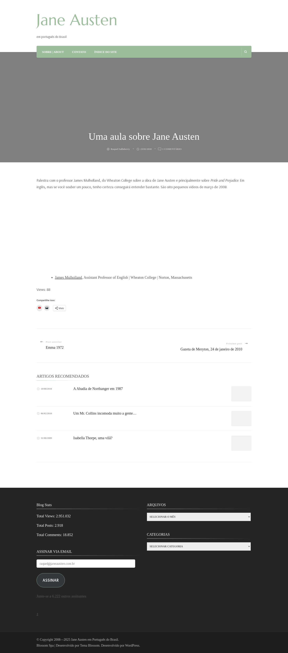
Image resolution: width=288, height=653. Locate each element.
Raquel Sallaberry (120, 149)
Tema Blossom (90, 645)
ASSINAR (51, 580)
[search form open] (245, 52)
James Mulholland (68, 277)
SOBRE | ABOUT (53, 51)
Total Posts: (46, 525)
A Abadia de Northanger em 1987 (98, 389)
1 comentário (171, 149)
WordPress (132, 645)
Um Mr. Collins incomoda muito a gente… (104, 413)
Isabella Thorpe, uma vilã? (92, 438)
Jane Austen (77, 20)
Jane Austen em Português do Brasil (94, 639)
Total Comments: (50, 535)
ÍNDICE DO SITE (105, 51)
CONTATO (79, 51)
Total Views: (46, 516)
